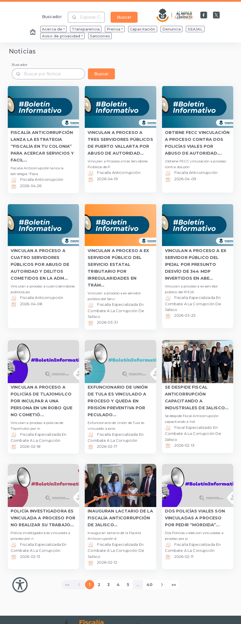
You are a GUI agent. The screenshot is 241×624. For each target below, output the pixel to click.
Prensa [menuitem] (113, 29)
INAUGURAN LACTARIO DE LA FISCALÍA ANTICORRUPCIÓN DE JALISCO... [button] (120, 517)
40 (149, 584)
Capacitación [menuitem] (142, 29)
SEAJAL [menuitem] (195, 29)
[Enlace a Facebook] (204, 15)
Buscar (124, 17)
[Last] (174, 584)
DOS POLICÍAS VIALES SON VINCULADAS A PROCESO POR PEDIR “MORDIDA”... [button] (195, 517)
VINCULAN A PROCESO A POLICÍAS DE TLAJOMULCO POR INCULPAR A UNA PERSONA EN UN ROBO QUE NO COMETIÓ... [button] (41, 401)
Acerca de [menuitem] (52, 29)
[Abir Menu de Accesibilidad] (20, 585)
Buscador (52, 16)
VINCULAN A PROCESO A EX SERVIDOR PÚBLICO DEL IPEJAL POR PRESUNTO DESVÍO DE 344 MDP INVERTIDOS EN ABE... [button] (195, 264)
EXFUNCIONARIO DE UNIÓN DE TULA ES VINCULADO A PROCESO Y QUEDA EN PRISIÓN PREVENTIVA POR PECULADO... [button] (118, 401)
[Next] (162, 584)
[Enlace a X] (216, 15)
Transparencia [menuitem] (86, 29)
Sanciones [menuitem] (100, 36)
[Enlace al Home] (33, 32)
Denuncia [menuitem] (171, 29)
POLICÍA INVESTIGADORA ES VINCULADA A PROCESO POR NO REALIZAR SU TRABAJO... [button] (43, 517)
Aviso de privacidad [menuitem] (61, 36)
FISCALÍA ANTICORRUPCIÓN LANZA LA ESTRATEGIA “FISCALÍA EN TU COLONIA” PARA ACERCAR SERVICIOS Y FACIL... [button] (42, 146)
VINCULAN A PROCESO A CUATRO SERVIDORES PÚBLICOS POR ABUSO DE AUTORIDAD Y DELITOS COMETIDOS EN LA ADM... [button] (40, 264)
